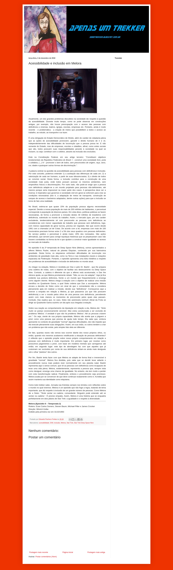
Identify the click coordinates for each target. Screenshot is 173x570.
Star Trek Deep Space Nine (83, 423)
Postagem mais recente (38, 552)
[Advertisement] (67, 527)
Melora (63, 423)
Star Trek (70, 423)
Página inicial (67, 552)
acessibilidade (44, 423)
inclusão (57, 423)
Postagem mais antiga (96, 552)
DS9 (51, 423)
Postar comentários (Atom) (46, 557)
